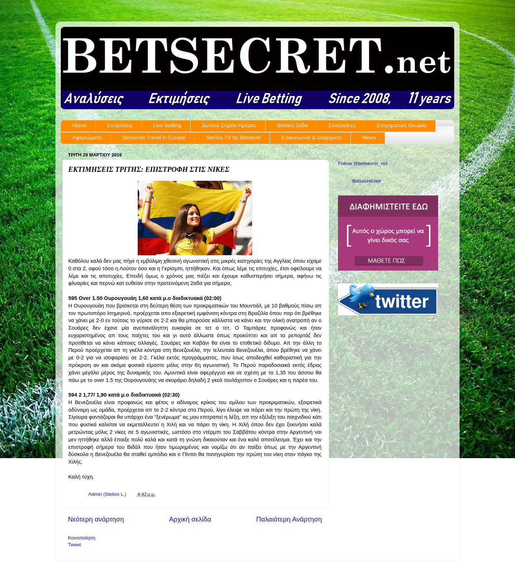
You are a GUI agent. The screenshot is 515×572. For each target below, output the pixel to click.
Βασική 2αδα (292, 125)
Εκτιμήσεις (119, 125)
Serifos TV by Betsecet (233, 137)
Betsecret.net (366, 181)
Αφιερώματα (87, 137)
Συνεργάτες (341, 125)
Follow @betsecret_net (362, 163)
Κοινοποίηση (81, 538)
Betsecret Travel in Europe (154, 137)
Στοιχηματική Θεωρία (401, 125)
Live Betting (167, 125)
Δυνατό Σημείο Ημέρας (229, 125)
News (369, 137)
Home (79, 125)
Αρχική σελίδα (190, 519)
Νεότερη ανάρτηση (96, 519)
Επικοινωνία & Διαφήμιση (311, 137)
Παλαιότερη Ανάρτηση (289, 519)
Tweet (74, 544)
